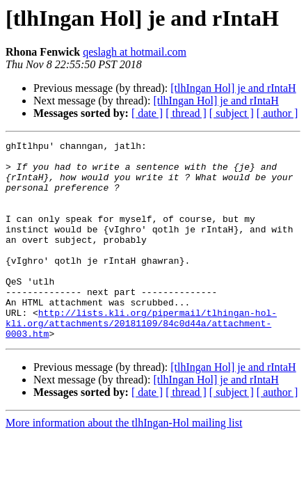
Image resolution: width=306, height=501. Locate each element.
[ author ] (277, 113)
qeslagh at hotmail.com (134, 52)
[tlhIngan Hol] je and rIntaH (233, 88)
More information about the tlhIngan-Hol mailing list (124, 462)
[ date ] (147, 113)
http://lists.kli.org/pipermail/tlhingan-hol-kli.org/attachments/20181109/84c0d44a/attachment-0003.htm (141, 360)
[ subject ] (231, 113)
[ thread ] (186, 113)
